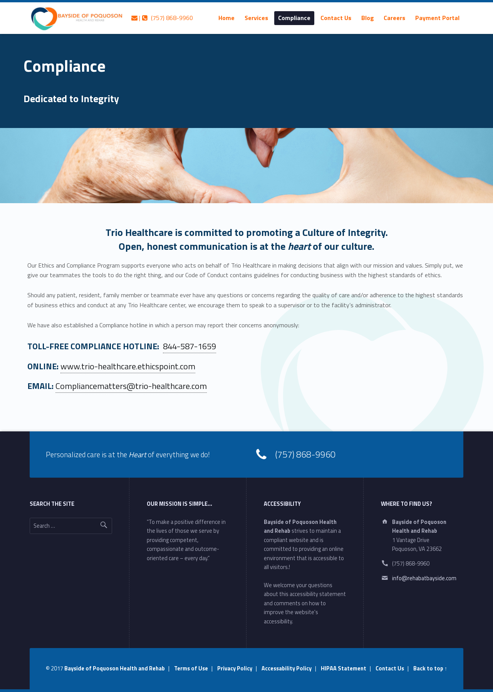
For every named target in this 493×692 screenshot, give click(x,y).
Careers (394, 17)
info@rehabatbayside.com (424, 578)
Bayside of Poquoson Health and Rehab (114, 668)
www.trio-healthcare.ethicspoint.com (127, 366)
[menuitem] (226, 17)
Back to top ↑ (430, 668)
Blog (367, 17)
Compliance (294, 17)
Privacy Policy (234, 668)
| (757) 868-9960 (162, 17)
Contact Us (335, 17)
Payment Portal (437, 17)
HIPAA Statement (343, 668)
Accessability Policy (287, 668)
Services (256, 17)
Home (226, 17)
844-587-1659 (189, 346)
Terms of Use (191, 668)
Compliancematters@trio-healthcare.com (131, 385)
